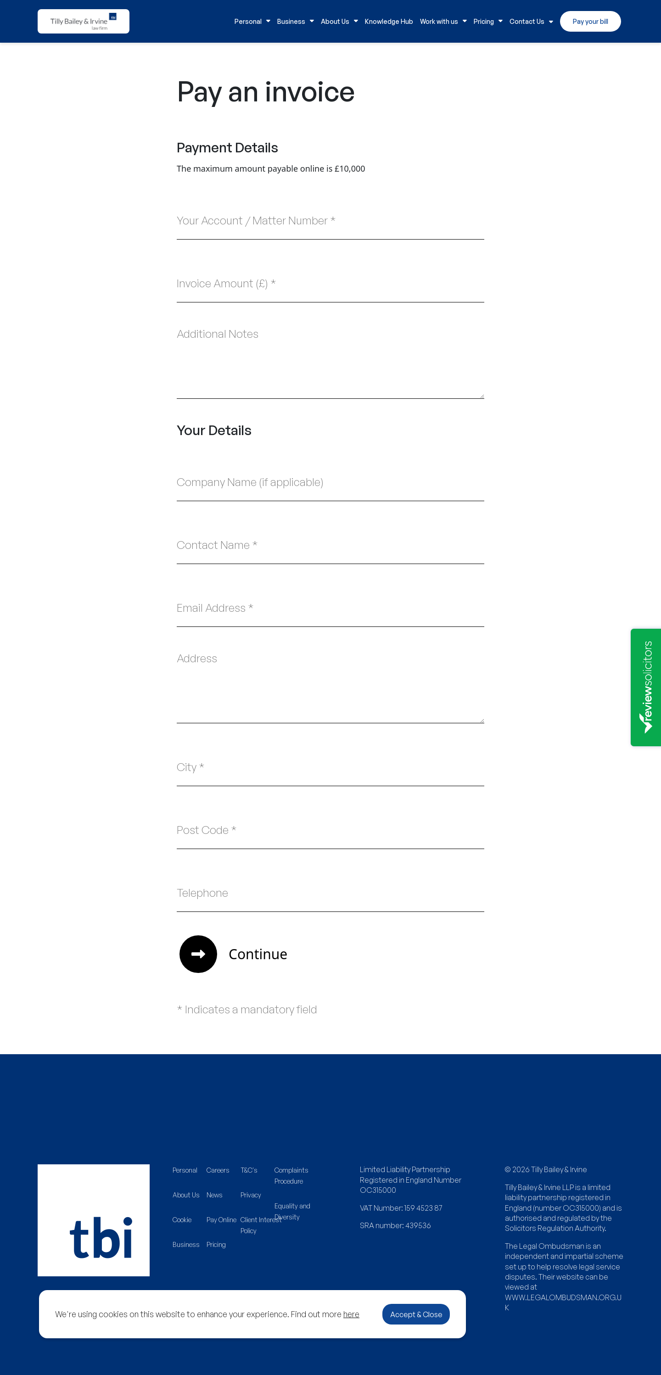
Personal (252, 21)
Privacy (251, 1195)
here (351, 1314)
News (215, 1195)
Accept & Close (416, 1314)
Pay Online (221, 1220)
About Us (339, 21)
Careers (218, 1170)
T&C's (249, 1170)
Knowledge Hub (389, 21)
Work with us (443, 21)
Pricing (488, 21)
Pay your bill (590, 21)
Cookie (182, 1220)
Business (295, 21)
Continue (233, 954)
